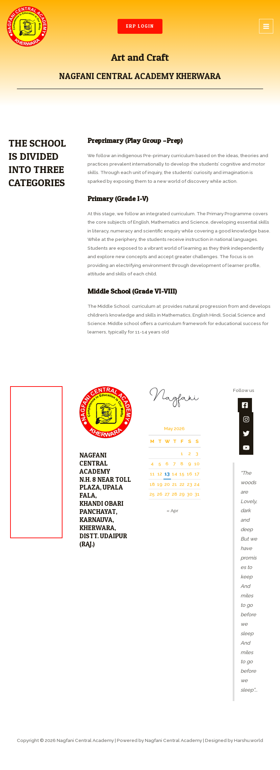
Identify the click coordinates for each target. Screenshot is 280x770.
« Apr (172, 510)
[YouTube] (246, 448)
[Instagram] (246, 419)
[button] (140, 26)
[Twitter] (246, 433)
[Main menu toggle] (266, 26)
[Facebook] (245, 405)
